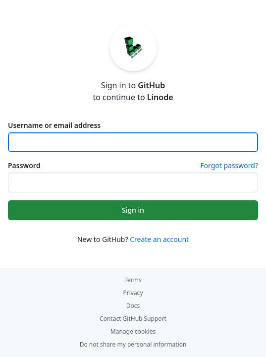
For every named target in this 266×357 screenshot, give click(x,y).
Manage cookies (133, 331)
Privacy (133, 293)
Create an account (159, 239)
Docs (133, 305)
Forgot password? (229, 165)
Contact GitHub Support (133, 318)
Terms (133, 280)
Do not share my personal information (133, 344)
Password (24, 165)
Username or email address (54, 125)
